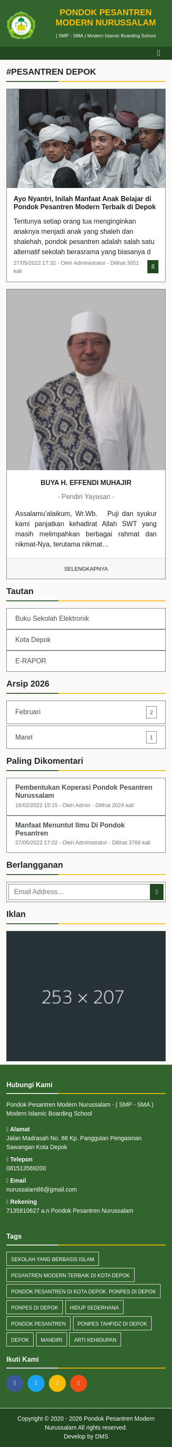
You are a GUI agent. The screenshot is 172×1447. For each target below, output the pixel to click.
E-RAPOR (30, 661)
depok (20, 1340)
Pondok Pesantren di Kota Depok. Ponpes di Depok (83, 1292)
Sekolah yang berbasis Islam (52, 1259)
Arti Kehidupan (95, 1340)
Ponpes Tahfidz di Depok (112, 1324)
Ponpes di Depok (34, 1308)
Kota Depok (33, 639)
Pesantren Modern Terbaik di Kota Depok (70, 1276)
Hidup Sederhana (94, 1308)
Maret (86, 737)
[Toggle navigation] (159, 53)
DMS (101, 1436)
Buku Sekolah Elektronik (52, 618)
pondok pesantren (38, 1324)
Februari (86, 712)
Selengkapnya (86, 569)
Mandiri (51, 1340)
